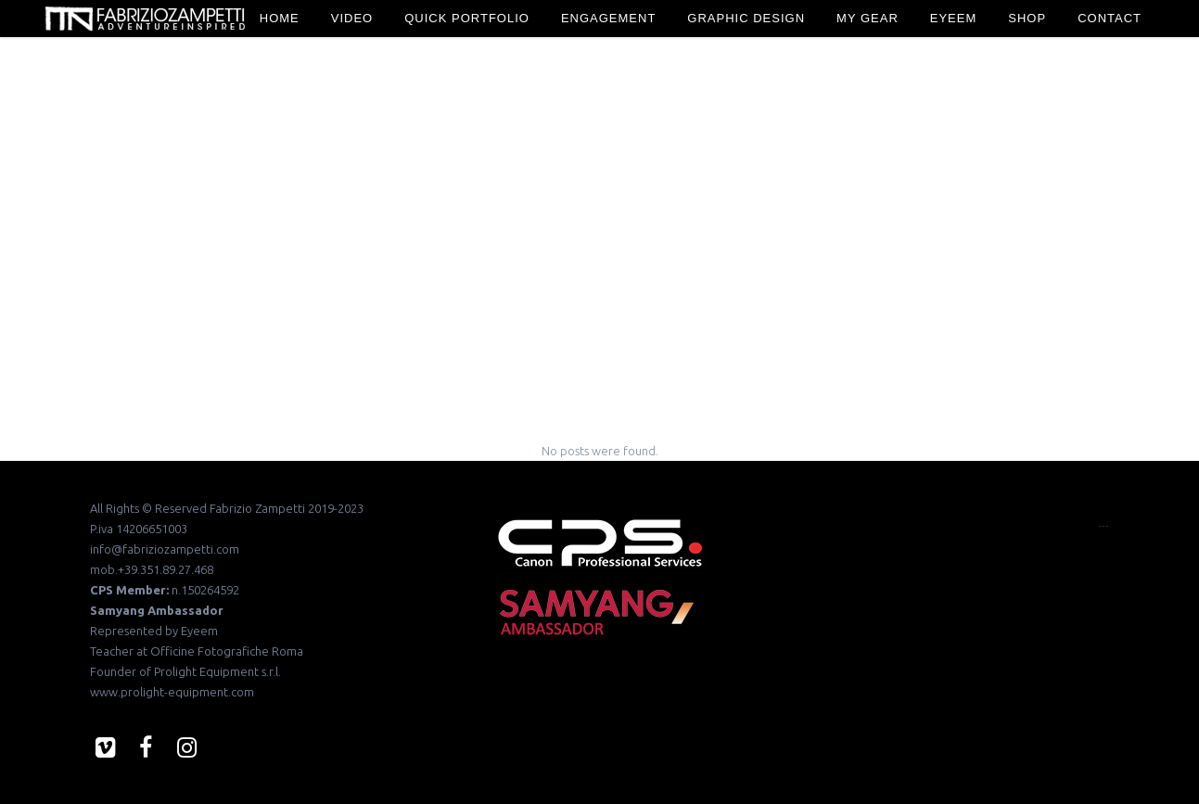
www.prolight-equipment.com (172, 691)
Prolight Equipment (206, 671)
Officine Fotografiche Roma (226, 650)
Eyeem (199, 630)
